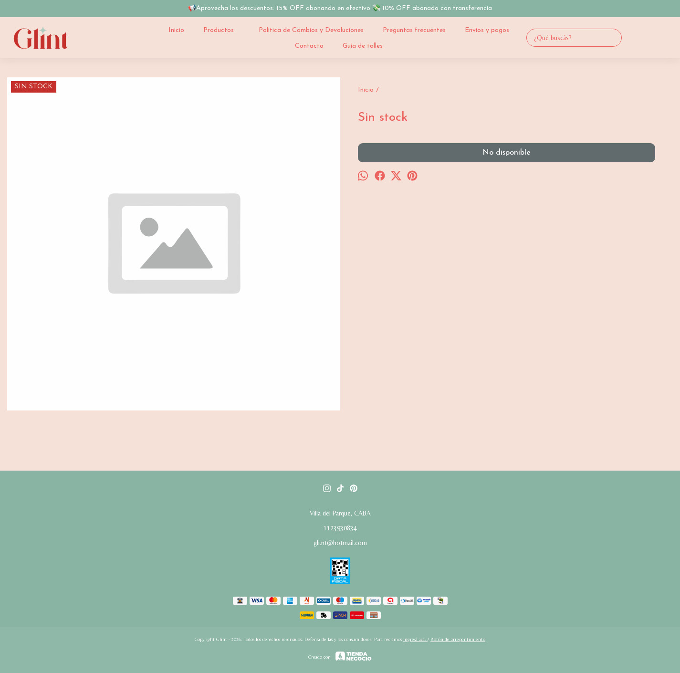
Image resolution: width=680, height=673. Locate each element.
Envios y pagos (487, 30)
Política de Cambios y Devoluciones (311, 30)
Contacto (309, 46)
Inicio (176, 30)
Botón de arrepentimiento (457, 639)
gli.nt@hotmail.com (340, 543)
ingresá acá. (415, 639)
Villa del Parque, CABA (340, 513)
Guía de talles (363, 46)
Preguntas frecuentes (414, 30)
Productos (223, 30)
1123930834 (340, 528)
